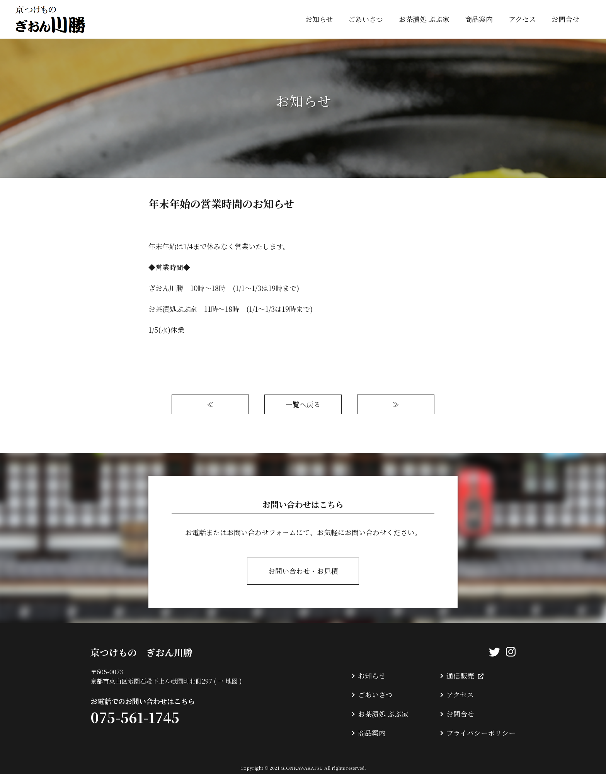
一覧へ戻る (303, 404)
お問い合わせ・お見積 (303, 571)
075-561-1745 (134, 717)
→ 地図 (228, 681)
